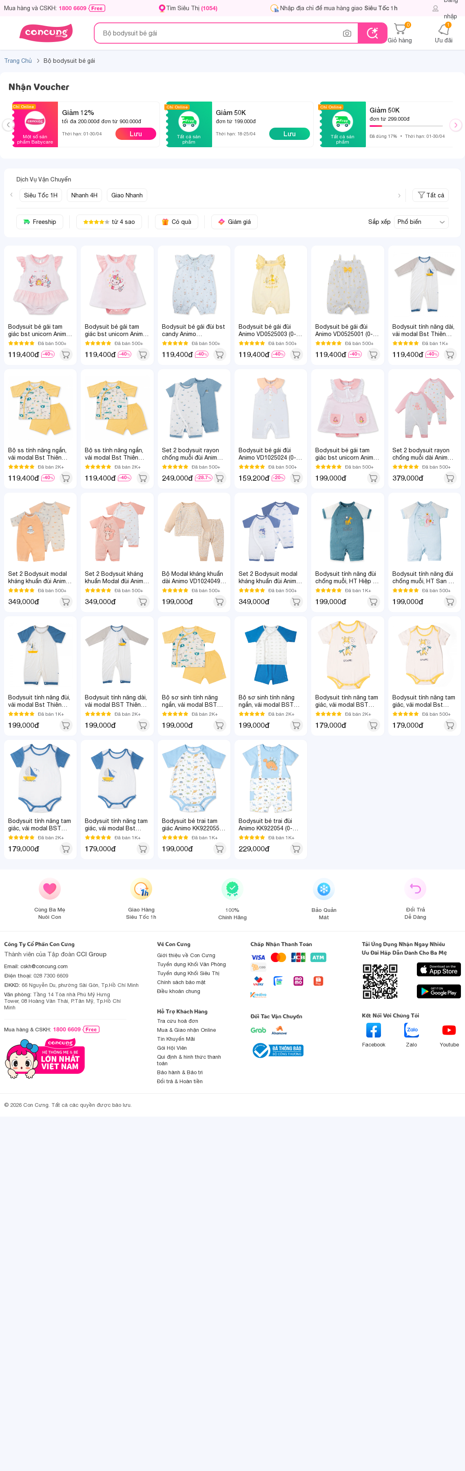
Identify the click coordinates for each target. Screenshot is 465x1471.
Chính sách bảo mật (181, 982)
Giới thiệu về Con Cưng (186, 955)
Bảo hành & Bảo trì (180, 1072)
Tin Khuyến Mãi (176, 1039)
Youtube (449, 1035)
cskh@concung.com (44, 966)
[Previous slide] (11, 194)
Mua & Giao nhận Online (186, 1030)
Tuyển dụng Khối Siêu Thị (188, 973)
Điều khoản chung (178, 991)
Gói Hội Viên (172, 1048)
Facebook (373, 1035)
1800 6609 (72, 8)
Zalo (411, 1035)
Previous (11, 132)
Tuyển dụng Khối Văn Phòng (191, 964)
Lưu (136, 133)
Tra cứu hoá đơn (177, 1021)
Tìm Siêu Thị (191, 7)
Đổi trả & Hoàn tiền (180, 1081)
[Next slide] (399, 195)
